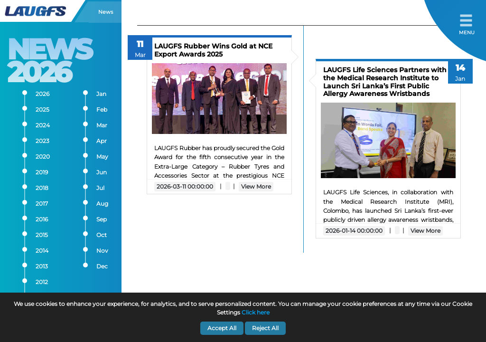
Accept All (221, 328)
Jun (101, 172)
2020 (43, 156)
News (105, 12)
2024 (43, 125)
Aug (102, 203)
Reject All (265, 328)
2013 (42, 266)
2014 (42, 250)
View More (256, 186)
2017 (42, 203)
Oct (101, 234)
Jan (101, 93)
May (102, 156)
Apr (101, 140)
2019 (42, 172)
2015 (42, 234)
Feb (101, 109)
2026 (42, 93)
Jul (100, 187)
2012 (42, 281)
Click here (256, 312)
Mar (101, 125)
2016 (42, 219)
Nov (102, 250)
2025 (42, 109)
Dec (102, 266)
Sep (101, 219)
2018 (42, 187)
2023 (42, 140)
